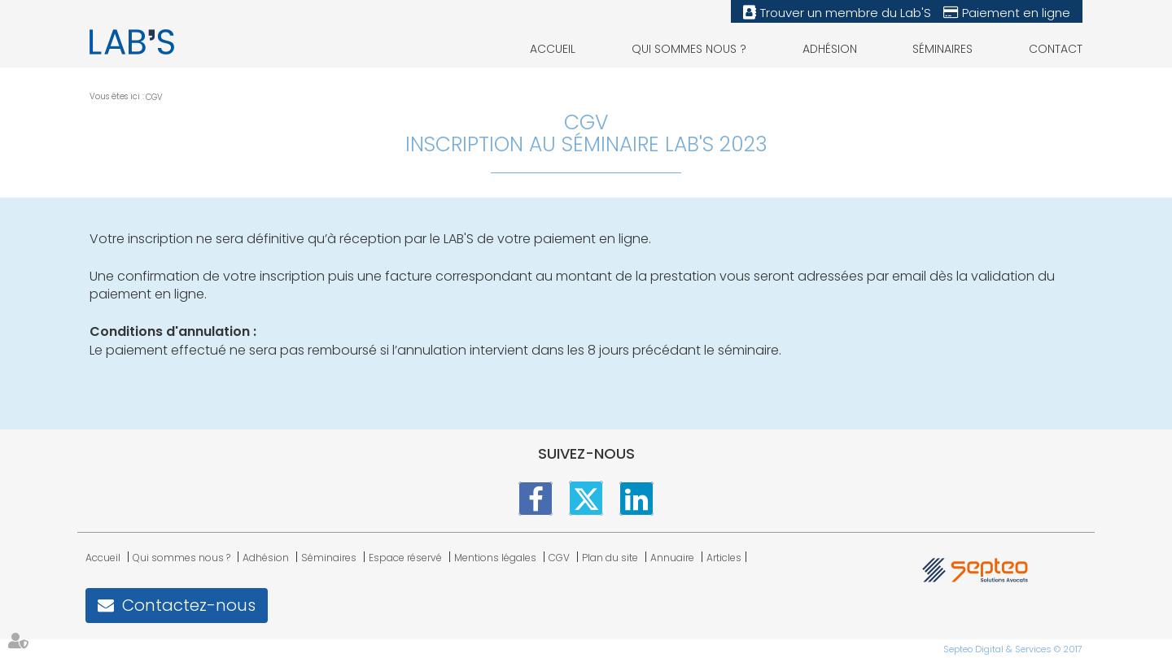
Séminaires (942, 49)
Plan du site (610, 557)
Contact (1055, 49)
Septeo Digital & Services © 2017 (1012, 649)
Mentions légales (495, 557)
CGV (154, 97)
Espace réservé (405, 557)
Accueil (552, 49)
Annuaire (672, 557)
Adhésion (829, 49)
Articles (723, 557)
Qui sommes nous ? (689, 49)
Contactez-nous (189, 605)
